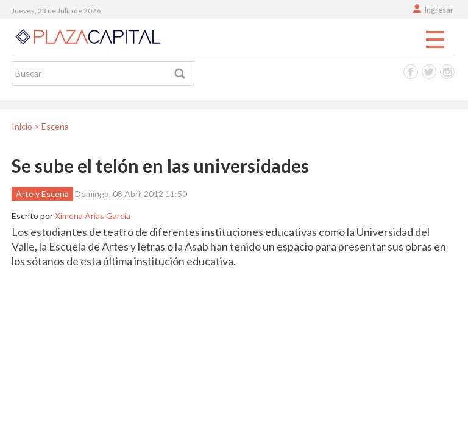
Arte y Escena (42, 194)
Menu (435, 40)
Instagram (447, 71)
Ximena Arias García (92, 215)
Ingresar (438, 10)
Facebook (410, 71)
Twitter (429, 71)
